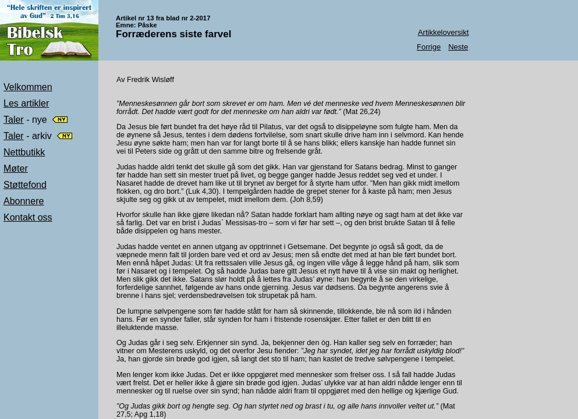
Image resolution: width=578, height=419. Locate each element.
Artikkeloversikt (443, 32)
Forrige (429, 46)
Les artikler (26, 103)
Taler (13, 120)
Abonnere (23, 201)
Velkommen (27, 87)
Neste (458, 46)
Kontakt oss (27, 217)
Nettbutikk (24, 152)
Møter (15, 168)
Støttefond (25, 185)
